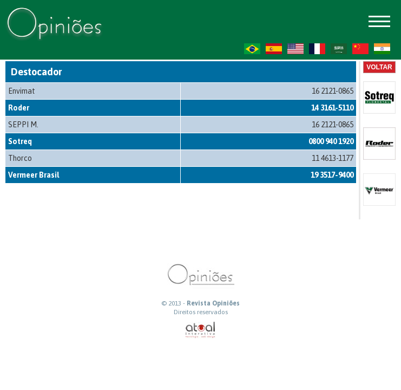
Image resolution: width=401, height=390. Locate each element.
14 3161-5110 (332, 107)
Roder (18, 107)
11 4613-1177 (332, 158)
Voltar (379, 67)
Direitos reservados (201, 312)
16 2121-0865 (332, 91)
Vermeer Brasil (33, 175)
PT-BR (252, 48)
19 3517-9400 (332, 175)
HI (382, 48)
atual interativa (201, 330)
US (295, 48)
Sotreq (20, 141)
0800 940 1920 (330, 141)
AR (339, 48)
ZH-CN (360, 48)
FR (317, 48)
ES (274, 48)
